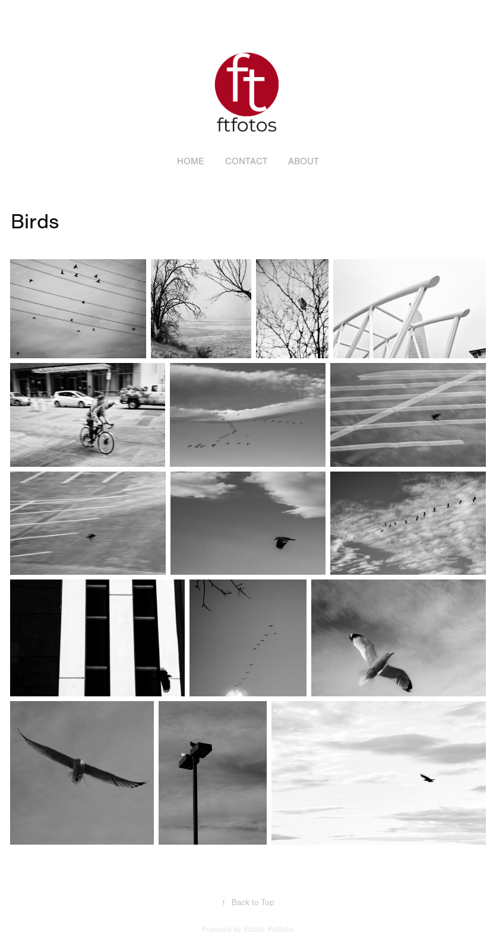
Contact (246, 161)
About (303, 161)
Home (190, 161)
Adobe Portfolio (269, 929)
